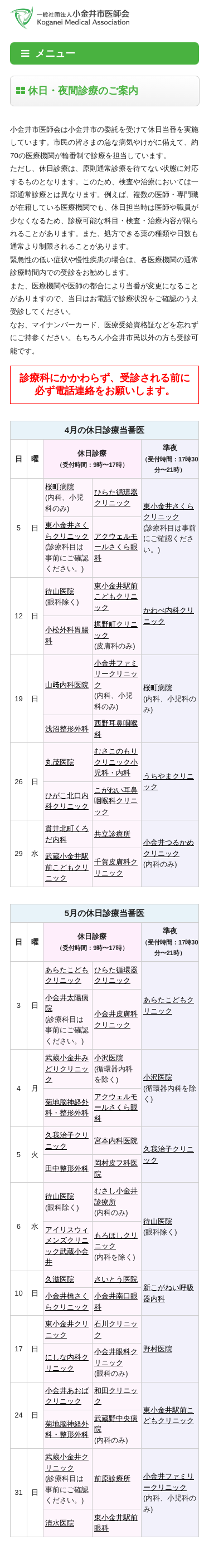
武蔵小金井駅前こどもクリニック (67, 867)
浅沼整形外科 (67, 729)
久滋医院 (59, 1279)
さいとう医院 (116, 1279)
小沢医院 (108, 1058)
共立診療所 (112, 834)
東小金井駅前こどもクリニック (116, 597)
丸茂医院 (59, 762)
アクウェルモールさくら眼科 (116, 547)
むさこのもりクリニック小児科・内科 (116, 762)
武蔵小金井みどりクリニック (67, 1069)
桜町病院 (59, 487)
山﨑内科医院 (67, 685)
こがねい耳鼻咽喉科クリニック (116, 801)
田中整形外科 (67, 1168)
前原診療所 (112, 1478)
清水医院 (59, 1523)
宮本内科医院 (116, 1140)
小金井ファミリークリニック (116, 674)
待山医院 (59, 591)
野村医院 (157, 1349)
